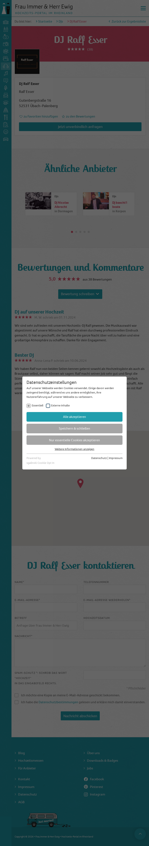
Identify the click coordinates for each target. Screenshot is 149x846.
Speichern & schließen (74, 428)
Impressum (115, 458)
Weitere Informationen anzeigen (74, 449)
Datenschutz (99, 458)
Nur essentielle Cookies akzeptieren (74, 440)
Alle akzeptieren (74, 417)
